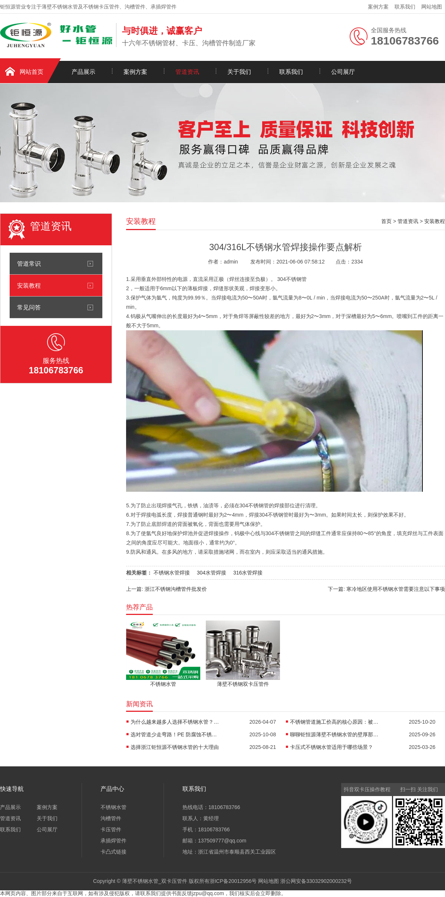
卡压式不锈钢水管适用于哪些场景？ (331, 747)
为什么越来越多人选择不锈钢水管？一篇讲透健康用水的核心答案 (175, 722)
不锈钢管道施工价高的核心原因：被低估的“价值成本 (334, 722)
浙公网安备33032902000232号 (316, 881)
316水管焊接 (248, 573)
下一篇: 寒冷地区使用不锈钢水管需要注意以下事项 (386, 589)
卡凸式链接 (113, 852)
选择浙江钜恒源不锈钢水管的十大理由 (175, 747)
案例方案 (378, 7)
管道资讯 (187, 72)
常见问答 (29, 307)
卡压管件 (110, 829)
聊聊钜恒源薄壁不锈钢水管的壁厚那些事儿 (334, 734)
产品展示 (83, 72)
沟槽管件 (110, 818)
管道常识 (29, 263)
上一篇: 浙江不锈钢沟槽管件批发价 (166, 589)
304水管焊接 (211, 573)
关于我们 (239, 72)
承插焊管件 (113, 841)
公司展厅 (343, 72)
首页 (386, 221)
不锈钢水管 (113, 807)
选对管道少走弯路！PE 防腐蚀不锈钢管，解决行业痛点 (175, 734)
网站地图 (431, 7)
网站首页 (31, 72)
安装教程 (29, 285)
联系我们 (405, 7)
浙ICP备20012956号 (233, 881)
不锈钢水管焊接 (172, 573)
